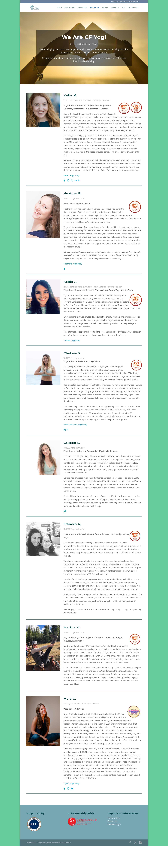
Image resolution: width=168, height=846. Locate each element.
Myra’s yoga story (71, 783)
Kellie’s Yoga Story (72, 340)
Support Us (115, 7)
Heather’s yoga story (73, 263)
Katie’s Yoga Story (72, 175)
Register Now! (70, 7)
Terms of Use (114, 818)
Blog (123, 7)
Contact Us (112, 821)
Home (59, 7)
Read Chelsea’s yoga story (75, 424)
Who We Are (94, 7)
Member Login (133, 7)
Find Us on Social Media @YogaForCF (123, 1)
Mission (105, 7)
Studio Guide (82, 7)
